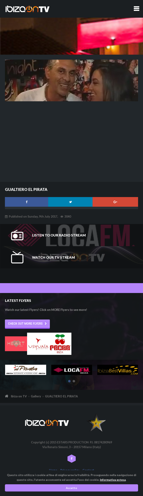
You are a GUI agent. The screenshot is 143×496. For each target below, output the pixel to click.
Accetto (71, 488)
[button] (27, 324)
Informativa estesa (113, 479)
